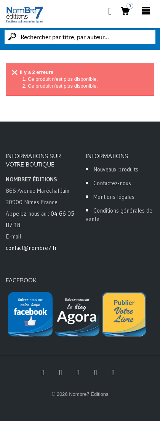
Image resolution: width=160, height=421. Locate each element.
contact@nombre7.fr (31, 247)
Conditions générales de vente (119, 215)
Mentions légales (113, 196)
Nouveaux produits (115, 169)
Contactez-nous (112, 183)
